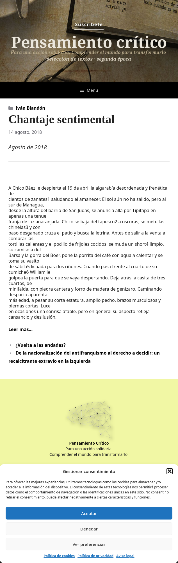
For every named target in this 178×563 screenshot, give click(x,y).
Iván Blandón (30, 108)
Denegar (89, 529)
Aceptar (89, 513)
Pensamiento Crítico (89, 443)
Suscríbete (89, 24)
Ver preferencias (88, 544)
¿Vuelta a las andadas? (41, 345)
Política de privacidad (95, 555)
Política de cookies (59, 555)
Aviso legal (125, 555)
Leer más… (20, 329)
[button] (169, 471)
